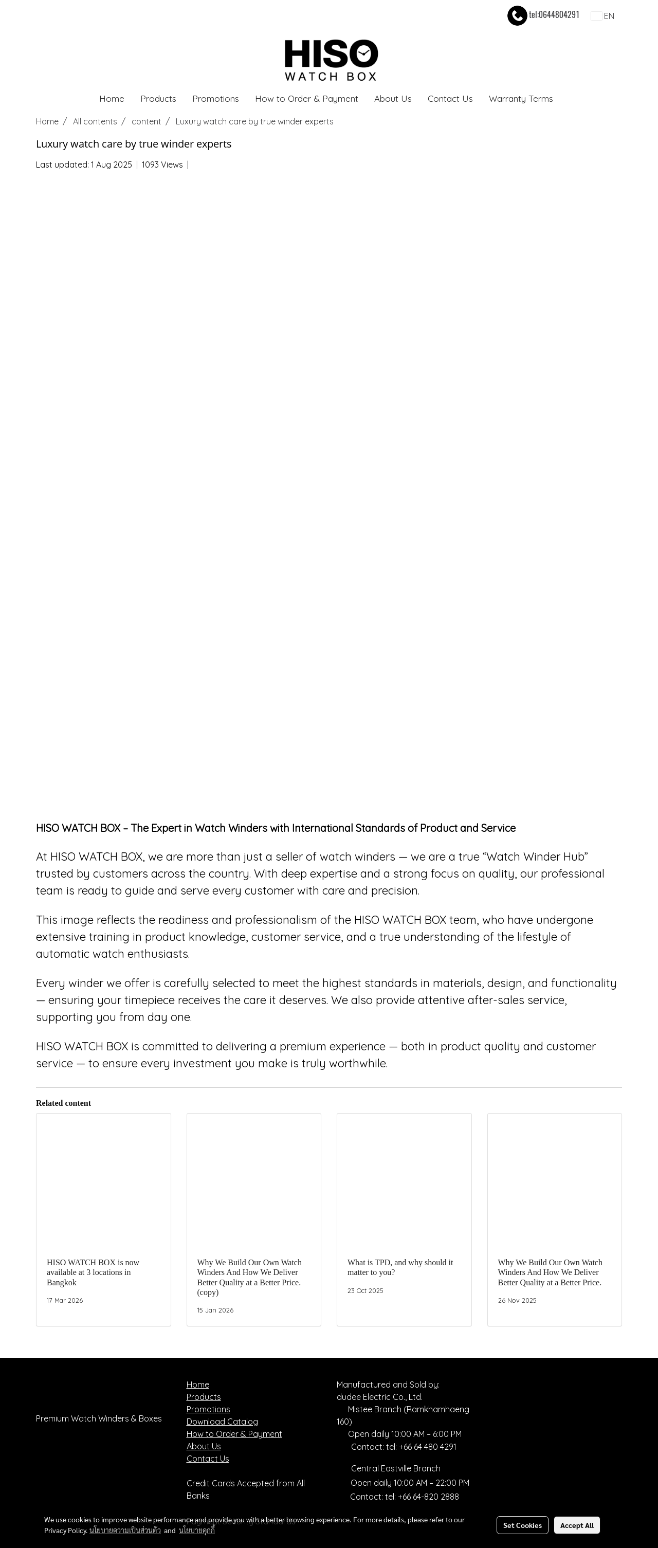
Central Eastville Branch (396, 1468)
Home (111, 98)
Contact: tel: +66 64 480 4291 (396, 1447)
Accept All (577, 1524)
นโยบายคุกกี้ (197, 1530)
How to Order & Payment (306, 98)
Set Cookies (522, 1524)
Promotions (215, 98)
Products (158, 98)
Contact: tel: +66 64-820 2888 (404, 1496)
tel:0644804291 (542, 14)
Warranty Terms (521, 98)
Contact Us (450, 98)
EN (602, 16)
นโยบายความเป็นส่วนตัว (125, 1530)
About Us (393, 98)
